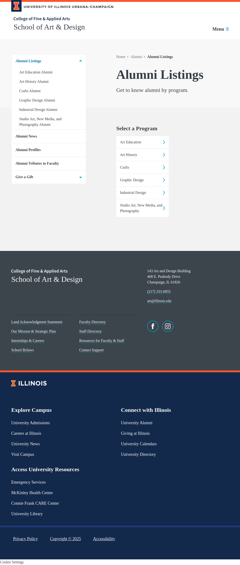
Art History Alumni (34, 81)
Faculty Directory (92, 322)
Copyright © (65, 538)
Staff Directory (90, 331)
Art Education (142, 142)
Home (120, 57)
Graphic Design (142, 180)
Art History (142, 155)
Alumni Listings (48, 61)
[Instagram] (167, 326)
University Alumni (137, 422)
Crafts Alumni (30, 91)
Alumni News (26, 136)
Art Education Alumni (35, 72)
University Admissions (30, 422)
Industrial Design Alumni (38, 110)
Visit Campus (22, 454)
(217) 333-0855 (159, 291)
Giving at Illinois (135, 433)
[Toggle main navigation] (220, 29)
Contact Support (91, 350)
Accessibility (104, 538)
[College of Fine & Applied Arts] (60, 19)
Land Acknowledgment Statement (36, 322)
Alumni (136, 57)
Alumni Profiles (28, 150)
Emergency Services (28, 482)
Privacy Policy (25, 538)
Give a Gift (48, 177)
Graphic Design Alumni (37, 100)
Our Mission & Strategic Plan (33, 331)
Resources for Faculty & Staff (101, 341)
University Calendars (139, 444)
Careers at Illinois (26, 433)
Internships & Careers (27, 341)
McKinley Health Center (32, 492)
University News (25, 444)
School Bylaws (22, 350)
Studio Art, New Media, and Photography (142, 208)
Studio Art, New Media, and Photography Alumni (40, 122)
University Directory (138, 454)
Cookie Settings (12, 562)
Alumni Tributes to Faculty (37, 163)
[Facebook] (152, 326)
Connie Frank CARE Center (35, 503)
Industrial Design (142, 193)
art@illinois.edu (159, 301)
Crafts (142, 167)
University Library (27, 513)
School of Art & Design (49, 27)
